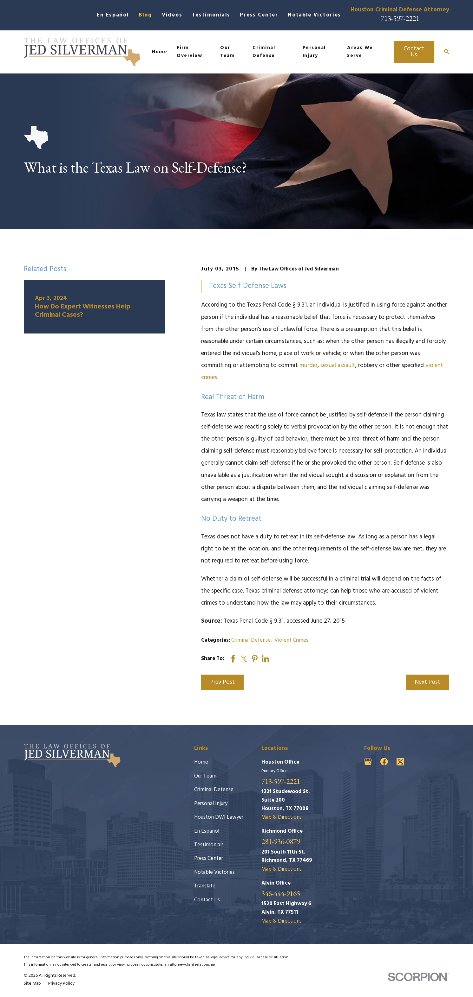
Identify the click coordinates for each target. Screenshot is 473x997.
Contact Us (414, 52)
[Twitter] (400, 761)
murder (308, 365)
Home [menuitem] (159, 52)
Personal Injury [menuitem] (314, 51)
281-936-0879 (280, 841)
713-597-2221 (400, 18)
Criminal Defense (251, 640)
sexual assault (337, 365)
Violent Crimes (291, 640)
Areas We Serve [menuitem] (360, 51)
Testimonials (211, 15)
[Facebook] (384, 761)
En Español (113, 15)
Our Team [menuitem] (227, 51)
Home (201, 762)
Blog (145, 15)
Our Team (205, 776)
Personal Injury (210, 803)
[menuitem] (32, 983)
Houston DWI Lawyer (218, 817)
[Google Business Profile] (368, 761)
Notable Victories (314, 15)
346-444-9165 (280, 893)
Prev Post (222, 682)
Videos (172, 15)
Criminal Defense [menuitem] (264, 51)
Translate (204, 886)
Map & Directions (281, 817)
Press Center (259, 15)
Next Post (427, 682)
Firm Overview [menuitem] (189, 51)
